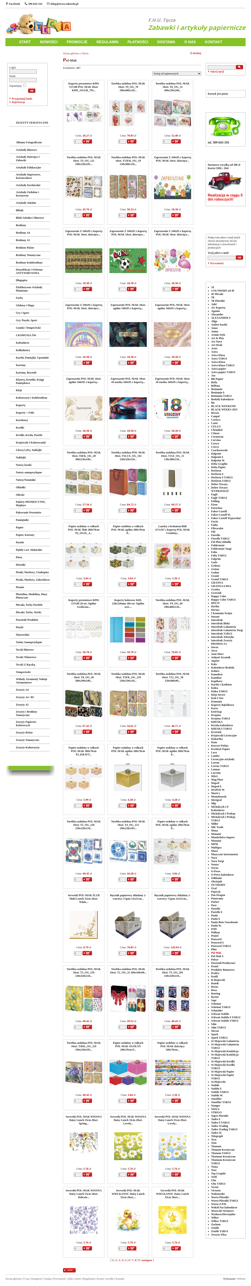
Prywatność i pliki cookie (67, 1278)
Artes (214, 348)
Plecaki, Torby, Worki (28, 612)
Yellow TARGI (219, 1221)
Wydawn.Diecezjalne (223, 1214)
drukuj (195, 53)
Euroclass (216, 508)
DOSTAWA (166, 42)
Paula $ (215, 918)
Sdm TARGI (218, 1027)
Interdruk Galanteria (223, 626)
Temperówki (23, 672)
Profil (214, 976)
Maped (215, 783)
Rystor (215, 997)
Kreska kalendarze (222, 725)
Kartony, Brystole (26, 372)
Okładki (20, 487)
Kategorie (36, 1278)
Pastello (215, 908)
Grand (215, 575)
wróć (69, 1270)
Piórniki (20, 564)
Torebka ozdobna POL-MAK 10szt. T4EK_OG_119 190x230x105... (84, 1046)
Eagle (214, 494)
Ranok (215, 983)
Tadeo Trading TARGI (224, 1129)
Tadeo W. (216, 1132)
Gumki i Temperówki (28, 327)
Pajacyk (215, 891)
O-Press (215, 871)
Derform (216, 470)
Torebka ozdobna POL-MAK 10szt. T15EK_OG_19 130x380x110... (128, 161)
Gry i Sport (22, 312)
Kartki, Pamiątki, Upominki (32, 357)
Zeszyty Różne (24, 732)
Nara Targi (217, 861)
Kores (214, 708)
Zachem (215, 1224)
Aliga (214, 321)
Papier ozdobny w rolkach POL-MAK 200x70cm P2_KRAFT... (84, 751)
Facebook (12, 3)
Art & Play (217, 338)
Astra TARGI (219, 358)
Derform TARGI (221, 480)
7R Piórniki (218, 300)
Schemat (216, 1003)
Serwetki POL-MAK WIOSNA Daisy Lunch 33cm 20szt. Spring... (84, 1120)
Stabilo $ (216, 1088)
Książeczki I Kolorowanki (31, 442)
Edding (215, 501)
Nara (214, 857)
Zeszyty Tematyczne (27, 740)
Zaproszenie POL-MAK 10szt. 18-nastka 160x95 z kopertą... (128, 380)
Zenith (215, 1227)
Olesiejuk (216, 881)
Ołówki (20, 494)
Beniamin (216, 389)
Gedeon (215, 565)
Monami (216, 834)
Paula (214, 915)
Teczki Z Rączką (25, 664)
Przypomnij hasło (22, 98)
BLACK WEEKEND (223, 406)
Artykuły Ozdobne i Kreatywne (27, 194)
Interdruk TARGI (221, 633)
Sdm (213, 1024)
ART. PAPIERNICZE (25, 133)
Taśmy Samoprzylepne (29, 642)
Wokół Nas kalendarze (224, 1207)
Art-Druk (216, 345)
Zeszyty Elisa (219, 1234)
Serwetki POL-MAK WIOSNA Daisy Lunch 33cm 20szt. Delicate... (84, 1194)
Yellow (215, 1217)
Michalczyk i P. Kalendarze (220, 808)
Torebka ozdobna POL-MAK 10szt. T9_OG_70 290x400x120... (128, 87)
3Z (212, 287)
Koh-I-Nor (217, 698)
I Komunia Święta (221, 613)
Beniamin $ (217, 392)
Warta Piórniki (220, 1197)
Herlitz (215, 606)
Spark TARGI (219, 1037)
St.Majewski (218, 1081)
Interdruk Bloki (220, 623)
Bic (213, 402)
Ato (213, 375)
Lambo (215, 755)
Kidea (214, 688)
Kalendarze (22, 342)
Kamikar (216, 677)
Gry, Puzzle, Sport (26, 320)
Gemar (215, 569)
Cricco (215, 446)
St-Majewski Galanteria (225, 1041)
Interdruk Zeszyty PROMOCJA (221, 642)
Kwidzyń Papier (220, 749)
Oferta (85, 53)
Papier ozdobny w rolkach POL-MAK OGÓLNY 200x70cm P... (128, 1046)
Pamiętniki (22, 520)
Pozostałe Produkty (27, 619)
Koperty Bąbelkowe (222, 704)
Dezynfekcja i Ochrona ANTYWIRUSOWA (29, 271)
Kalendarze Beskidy (222, 667)
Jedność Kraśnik (221, 657)
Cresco (215, 443)
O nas (26, 1278)
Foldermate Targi (221, 548)
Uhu (213, 1180)
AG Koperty (218, 307)
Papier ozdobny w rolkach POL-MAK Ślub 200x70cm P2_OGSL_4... (83, 530)
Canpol (215, 416)
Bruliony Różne (25, 247)
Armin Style (218, 334)
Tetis (214, 1143)
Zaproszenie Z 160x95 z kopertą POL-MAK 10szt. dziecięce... (172, 159)
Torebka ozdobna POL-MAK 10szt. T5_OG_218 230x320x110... (84, 825)
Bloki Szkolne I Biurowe (30, 217)
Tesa (213, 1139)
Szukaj (47, 1278)
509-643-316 (33, 3)
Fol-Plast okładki (221, 542)
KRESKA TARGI (221, 728)
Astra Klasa (218, 355)
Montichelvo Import (223, 837)
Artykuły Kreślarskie (28, 185)
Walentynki (217, 1193)
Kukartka (217, 738)
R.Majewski (218, 980)
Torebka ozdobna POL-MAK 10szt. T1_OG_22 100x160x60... (128, 970)
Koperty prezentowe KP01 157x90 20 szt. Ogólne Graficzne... (83, 603)
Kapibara (216, 681)
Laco (214, 752)
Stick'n (215, 1109)
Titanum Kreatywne (223, 1149)
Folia (214, 552)
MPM (214, 844)
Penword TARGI (221, 946)
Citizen (215, 433)
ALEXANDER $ (220, 317)
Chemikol (216, 429)
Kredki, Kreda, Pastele (29, 435)
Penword (216, 939)
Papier (20, 527)
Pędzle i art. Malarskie (29, 549)
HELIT (215, 603)
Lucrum (216, 772)
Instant (215, 616)
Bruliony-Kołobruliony (29, 262)
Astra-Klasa (218, 362)
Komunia (216, 701)
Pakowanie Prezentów (28, 512)
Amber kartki (219, 324)
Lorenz (215, 762)
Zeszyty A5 (22, 704)
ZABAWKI (17, 113)
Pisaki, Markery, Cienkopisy (32, 572)
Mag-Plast (217, 779)
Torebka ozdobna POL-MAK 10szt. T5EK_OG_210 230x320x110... (128, 677)
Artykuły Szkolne (26, 202)
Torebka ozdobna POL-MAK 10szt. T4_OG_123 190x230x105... (128, 825)
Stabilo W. (217, 1095)
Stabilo (215, 1085)
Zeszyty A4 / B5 (25, 697)
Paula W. (216, 925)
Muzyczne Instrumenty (224, 854)
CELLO (216, 426)
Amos (214, 328)
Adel (214, 304)
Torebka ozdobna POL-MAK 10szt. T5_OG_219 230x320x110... (84, 972)
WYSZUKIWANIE (225, 55)
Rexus (214, 986)
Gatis (214, 562)
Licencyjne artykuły (222, 759)
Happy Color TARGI (223, 599)
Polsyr (215, 959)
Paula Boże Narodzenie (224, 922)
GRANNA (217, 582)
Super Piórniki (219, 1115)
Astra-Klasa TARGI (222, 365)
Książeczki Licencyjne (224, 735)
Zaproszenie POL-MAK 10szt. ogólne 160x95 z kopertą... (128, 306)
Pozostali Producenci (223, 963)
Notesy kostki (23, 465)
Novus (214, 867)
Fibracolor (217, 528)
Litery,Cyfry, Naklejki (29, 450)
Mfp (213, 803)
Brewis (215, 412)
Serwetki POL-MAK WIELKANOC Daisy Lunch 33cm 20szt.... (128, 1194)
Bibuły (20, 210)
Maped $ (216, 786)
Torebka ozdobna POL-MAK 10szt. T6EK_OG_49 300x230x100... (84, 456)
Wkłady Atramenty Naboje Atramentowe (31, 681)
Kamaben (216, 674)
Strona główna (71, 53)
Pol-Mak (216, 952)
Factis (214, 521)
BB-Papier (217, 379)
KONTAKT (213, 42)
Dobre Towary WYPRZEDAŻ (220, 489)
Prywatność (217, 263)
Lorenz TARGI (220, 766)
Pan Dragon (218, 895)
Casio (214, 423)
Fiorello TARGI (220, 538)
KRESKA (217, 721)
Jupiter (215, 660)
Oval (214, 888)
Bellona (215, 385)
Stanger (215, 1105)
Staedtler (216, 1098)
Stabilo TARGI (220, 1092)
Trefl (214, 1176)
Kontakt (120, 1278)
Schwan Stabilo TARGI (224, 1020)
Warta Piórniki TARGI (224, 1200)
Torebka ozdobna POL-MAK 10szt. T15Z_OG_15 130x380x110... (172, 456)
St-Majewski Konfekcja (225, 1051)
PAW (214, 929)
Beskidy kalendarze (222, 399)
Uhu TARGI (218, 1183)
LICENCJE (18, 758)
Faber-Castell (219, 511)
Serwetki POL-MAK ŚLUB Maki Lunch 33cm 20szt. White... (84, 899)
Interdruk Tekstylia (222, 637)
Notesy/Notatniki (26, 479)
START (25, 42)
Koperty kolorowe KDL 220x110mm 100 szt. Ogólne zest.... (128, 603)
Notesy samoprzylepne (29, 472)
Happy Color (218, 596)
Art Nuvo (216, 341)
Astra (214, 351)
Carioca (215, 419)
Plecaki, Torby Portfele (29, 604)
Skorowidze (22, 634)
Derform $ (217, 474)
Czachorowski (219, 450)
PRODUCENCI (225, 274)
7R (213, 297)
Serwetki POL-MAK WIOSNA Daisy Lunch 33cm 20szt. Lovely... (128, 1120)
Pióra (19, 557)
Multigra (216, 847)
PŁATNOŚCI (138, 42)
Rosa (214, 990)
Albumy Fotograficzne (29, 142)
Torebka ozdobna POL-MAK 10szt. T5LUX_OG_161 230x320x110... (128, 456)
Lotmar (215, 769)
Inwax (214, 647)
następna (147, 1260)
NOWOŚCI (49, 42)
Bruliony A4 (23, 232)
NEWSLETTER (225, 226)
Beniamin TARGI (221, 396)
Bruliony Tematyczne (28, 255)
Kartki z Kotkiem (221, 684)
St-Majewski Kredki (223, 1061)
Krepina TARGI (220, 718)
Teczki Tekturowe (26, 657)
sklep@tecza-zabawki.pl (62, 3)
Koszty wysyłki (105, 1278)
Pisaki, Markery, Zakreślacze (33, 579)
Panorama (217, 898)
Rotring (215, 993)
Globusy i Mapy (25, 305)
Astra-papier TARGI (223, 372)
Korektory (22, 420)
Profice (215, 973)
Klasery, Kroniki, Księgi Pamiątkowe (30, 381)
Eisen (214, 504)
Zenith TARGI (219, 1231)
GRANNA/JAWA (221, 586)
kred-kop (216, 711)
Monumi (216, 840)
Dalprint (216, 453)
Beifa (214, 382)
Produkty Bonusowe (222, 969)
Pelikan (215, 932)
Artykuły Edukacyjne (28, 167)
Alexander (217, 314)
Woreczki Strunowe (222, 1210)
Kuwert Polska (219, 745)
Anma (214, 331)
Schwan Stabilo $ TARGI (225, 1017)
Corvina (216, 440)
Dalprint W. (218, 460)
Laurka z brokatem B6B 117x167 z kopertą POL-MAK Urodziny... (172, 530)
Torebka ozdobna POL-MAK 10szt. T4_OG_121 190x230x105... (84, 161)
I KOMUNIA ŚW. (26, 335)
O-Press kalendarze (222, 874)
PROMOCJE (77, 42)
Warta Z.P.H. (219, 1204)
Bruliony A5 (23, 240)
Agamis (215, 311)
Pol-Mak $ (217, 956)
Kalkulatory (23, 350)
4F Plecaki (217, 294)
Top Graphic (218, 1173)
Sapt (213, 1000)
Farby (19, 297)
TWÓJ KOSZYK (225, 82)
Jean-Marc (217, 654)
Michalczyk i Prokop (223, 813)
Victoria (216, 1190)
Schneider (217, 1010)
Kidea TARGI (219, 691)
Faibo (214, 525)
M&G (214, 776)
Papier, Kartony (25, 534)
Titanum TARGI (221, 1153)
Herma (215, 609)
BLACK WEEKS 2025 (224, 409)
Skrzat (215, 1030)
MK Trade (217, 827)
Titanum (216, 1146)
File (213, 531)
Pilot (214, 949)
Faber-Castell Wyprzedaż (226, 518)
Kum (214, 742)
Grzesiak (216, 592)
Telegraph (217, 1136)
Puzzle (19, 627)
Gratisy (215, 589)
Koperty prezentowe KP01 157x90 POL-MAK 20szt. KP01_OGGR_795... (83, 87)
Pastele (20, 542)
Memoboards (219, 796)
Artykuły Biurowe (26, 149)
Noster (215, 864)
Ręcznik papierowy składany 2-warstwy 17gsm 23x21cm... (128, 897)
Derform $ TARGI (222, 477)
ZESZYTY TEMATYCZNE (32, 122)
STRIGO (216, 1112)
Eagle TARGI (219, 497)
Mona (214, 830)
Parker (215, 901)
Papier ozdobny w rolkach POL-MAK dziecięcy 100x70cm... (172, 1046)
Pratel (214, 966)
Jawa (214, 650)
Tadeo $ (215, 1119)
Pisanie (20, 587)
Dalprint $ (217, 457)
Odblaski (216, 878)
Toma (214, 1166)
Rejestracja (18, 102)
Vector (215, 1187)
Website (241, 1278)
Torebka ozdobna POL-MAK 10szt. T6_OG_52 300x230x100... (172, 87)
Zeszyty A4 (22, 689)
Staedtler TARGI (221, 1102)
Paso (214, 905)
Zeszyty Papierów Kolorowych (26, 723)
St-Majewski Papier (222, 1071)
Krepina (216, 715)
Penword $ (217, 942)
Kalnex (215, 671)
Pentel (214, 935)
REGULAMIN (107, 42)
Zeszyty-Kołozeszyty (28, 747)
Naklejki (21, 457)
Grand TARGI (219, 579)
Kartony (21, 365)
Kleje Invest (218, 694)
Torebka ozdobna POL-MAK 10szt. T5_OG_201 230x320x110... (172, 972)
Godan (215, 572)
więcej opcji (217, 71)
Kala (214, 664)
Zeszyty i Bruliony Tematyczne (26, 713)
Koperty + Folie (25, 412)
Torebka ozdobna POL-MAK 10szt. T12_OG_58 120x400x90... (172, 677)
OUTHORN (218, 884)
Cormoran (217, 436)
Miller (214, 823)
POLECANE (226, 213)
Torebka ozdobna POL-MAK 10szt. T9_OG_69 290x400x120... (172, 603)
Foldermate (217, 545)
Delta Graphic (219, 463)
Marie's (215, 793)
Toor (214, 1170)
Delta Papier (218, 467)
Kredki (20, 427)
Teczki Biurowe (25, 649)
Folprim (216, 558)
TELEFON (225, 104)
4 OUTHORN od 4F (222, 290)
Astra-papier (218, 368)
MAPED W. (218, 789)
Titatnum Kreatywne (223, 1156)
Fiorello (215, 535)
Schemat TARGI (220, 1007)
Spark (214, 1034)
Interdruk (217, 620)
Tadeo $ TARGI (220, 1122)
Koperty (21, 405)
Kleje (19, 390)
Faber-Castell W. (221, 514)
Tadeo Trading (219, 1126)
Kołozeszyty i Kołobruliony (31, 397)
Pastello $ (216, 912)
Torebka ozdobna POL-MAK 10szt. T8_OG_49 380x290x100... (84, 677)
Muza (214, 851)
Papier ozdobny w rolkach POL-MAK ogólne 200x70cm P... (128, 530)
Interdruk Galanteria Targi (227, 630)
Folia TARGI (218, 555)
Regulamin (89, 1278)
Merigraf (216, 800)
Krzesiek (216, 732)
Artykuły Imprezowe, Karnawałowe (28, 176)
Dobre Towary (219, 484)
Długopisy (21, 280)
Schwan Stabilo (220, 1013)
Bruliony (21, 225)
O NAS (190, 42)
